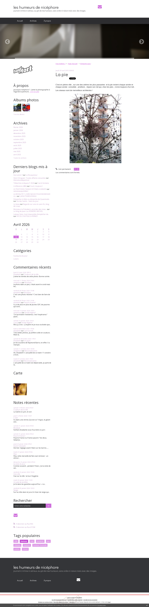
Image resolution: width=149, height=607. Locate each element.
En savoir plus (102, 605)
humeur (24, 541)
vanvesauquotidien (20, 191)
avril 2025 (17, 155)
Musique (28, 282)
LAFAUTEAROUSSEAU (28, 196)
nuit (32, 541)
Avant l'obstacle (19, 446)
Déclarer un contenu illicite (45, 602)
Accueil (20, 21)
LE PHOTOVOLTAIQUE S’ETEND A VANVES (29, 189)
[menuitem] (19, 21)
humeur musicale (40, 545)
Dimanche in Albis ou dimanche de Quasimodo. (31, 199)
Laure (15, 322)
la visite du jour (19, 464)
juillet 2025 (17, 148)
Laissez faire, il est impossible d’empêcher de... (31, 214)
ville (15, 541)
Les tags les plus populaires (90, 600)
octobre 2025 (18, 139)
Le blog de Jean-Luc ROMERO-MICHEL (28, 211)
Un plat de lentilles (20, 482)
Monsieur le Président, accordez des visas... (30, 209)
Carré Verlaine (43, 183)
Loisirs (16, 259)
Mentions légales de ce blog (61, 602)
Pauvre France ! (30, 302)
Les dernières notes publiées (75, 600)
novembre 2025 (19, 136)
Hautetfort (79, 597)
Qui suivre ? (17, 175)
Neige (15, 490)
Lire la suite (34, 92)
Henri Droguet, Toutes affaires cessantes (29, 178)
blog (109, 602)
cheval (25, 549)
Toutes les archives (19, 158)
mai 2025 (16, 151)
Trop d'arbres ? (60, 64)
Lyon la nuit (28, 331)
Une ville (16, 474)
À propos (47, 21)
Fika (15, 454)
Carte (17, 373)
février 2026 (18, 127)
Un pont (27, 341)
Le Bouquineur (31, 175)
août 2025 (17, 145)
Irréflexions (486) (20, 186)
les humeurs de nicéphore (36, 7)
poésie (17, 549)
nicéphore (17, 282)
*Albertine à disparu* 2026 (23, 183)
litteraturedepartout (21, 180)
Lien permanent (63, 169)
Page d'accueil (72, 64)
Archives (33, 21)
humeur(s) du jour (20, 256)
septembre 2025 (19, 142)
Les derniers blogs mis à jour (59, 600)
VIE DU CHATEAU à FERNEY (27, 216)
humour (27, 545)
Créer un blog (70, 597)
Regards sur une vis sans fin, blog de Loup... (31, 205)
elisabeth (17, 292)
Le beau (16, 204)
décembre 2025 (19, 133)
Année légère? (30, 312)
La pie (62, 74)
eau (48, 541)
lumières (40, 541)
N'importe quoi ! (85, 64)
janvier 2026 (18, 130)
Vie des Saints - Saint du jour (27, 201)
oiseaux (17, 545)
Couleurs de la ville (31, 274)
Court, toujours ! (36, 186)
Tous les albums (18, 114)
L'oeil (15, 418)
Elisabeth (17, 274)
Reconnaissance (31, 351)
